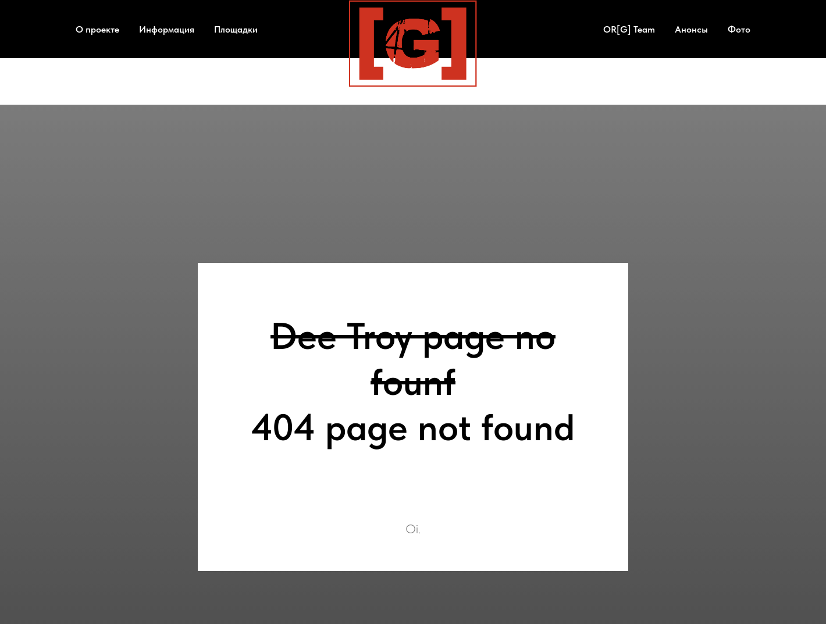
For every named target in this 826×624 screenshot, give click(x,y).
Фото (739, 29)
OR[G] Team (629, 29)
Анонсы (691, 29)
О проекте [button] (97, 29)
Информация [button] (166, 29)
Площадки (236, 29)
